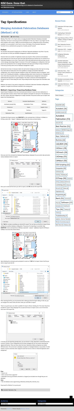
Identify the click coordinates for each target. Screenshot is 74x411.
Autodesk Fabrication (8, 390)
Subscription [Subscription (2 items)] (59, 206)
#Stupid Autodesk (17, 12)
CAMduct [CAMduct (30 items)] (61, 160)
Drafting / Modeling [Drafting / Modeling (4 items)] (61, 174)
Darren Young (15, 36)
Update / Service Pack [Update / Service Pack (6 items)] (63, 219)
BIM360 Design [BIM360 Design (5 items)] (66, 130)
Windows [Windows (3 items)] (67, 225)
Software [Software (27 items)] (66, 202)
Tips (15, 390)
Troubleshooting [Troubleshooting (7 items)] (61, 216)
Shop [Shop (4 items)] (58, 202)
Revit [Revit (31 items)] (60, 198)
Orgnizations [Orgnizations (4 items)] (60, 191)
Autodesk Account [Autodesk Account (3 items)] (61, 112)
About (34, 12)
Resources (5, 12)
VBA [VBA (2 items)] (57, 222)
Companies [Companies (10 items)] (61, 168)
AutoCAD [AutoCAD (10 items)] (60, 105)
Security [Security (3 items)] (67, 198)
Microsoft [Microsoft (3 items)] (59, 188)
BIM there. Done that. (15, 3)
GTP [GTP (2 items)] (57, 181)
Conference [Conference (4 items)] (59, 171)
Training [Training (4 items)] (67, 209)
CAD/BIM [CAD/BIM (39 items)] (61, 144)
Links (27, 12)
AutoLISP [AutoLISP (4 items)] (59, 122)
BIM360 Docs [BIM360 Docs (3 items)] (59, 133)
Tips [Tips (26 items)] (59, 209)
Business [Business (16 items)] (60, 140)
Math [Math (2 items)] (68, 185)
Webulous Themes (25, 408)
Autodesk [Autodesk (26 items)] (61, 108)
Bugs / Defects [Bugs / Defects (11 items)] (62, 136)
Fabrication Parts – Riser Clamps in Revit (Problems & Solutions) (65, 72)
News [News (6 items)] (65, 188)
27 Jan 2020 (5, 36)
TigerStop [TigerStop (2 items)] (66, 206)
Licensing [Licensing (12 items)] (60, 185)
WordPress (9, 408)
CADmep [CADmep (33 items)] (61, 156)
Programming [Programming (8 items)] (61, 194)
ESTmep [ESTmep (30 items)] (61, 178)
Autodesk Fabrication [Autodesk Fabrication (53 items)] (63, 117)
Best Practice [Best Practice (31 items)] (63, 126)
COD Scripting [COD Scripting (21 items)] (62, 164)
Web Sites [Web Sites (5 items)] (59, 225)
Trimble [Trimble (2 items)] (58, 212)
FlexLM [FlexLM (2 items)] (70, 178)
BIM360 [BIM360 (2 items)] (58, 130)
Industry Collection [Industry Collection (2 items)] (64, 181)
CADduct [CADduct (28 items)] (61, 148)
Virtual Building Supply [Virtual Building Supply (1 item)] (64, 221)
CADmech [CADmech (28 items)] (61, 152)
